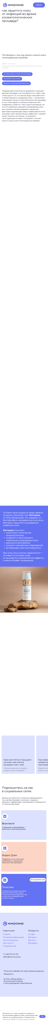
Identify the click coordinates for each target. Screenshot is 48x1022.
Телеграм (8, 887)
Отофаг (31, 934)
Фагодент (32, 937)
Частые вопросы (10, 940)
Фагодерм (34, 515)
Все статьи (11, 64)
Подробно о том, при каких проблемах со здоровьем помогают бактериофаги (13, 861)
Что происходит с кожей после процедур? (17, 74)
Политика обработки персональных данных (24, 971)
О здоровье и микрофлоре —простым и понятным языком (14, 828)
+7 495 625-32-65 (10, 954)
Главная (4, 64)
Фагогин (32, 940)
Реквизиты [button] (8, 974)
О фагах (6, 934)
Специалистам (9, 946)
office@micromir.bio (12, 957)
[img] (13, 5)
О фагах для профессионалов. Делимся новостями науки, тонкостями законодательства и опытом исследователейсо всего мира (14, 894)
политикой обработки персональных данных (19, 1020)
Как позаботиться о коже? (12, 78)
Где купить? (8, 943)
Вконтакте (8, 823)
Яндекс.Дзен (9, 855)
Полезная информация (13, 937)
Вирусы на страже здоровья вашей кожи (16, 83)
